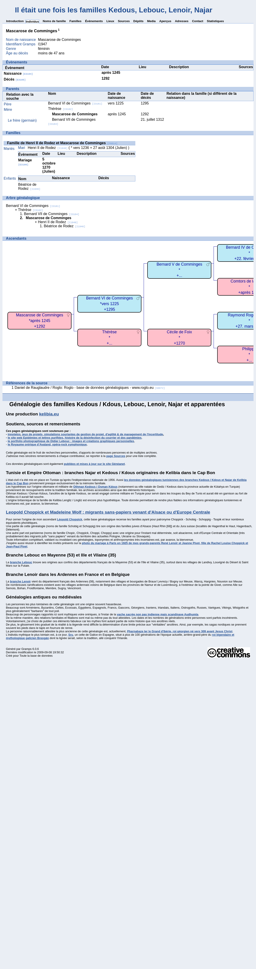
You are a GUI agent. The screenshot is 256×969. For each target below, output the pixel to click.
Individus (32, 21)
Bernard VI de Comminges (75, 103)
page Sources (115, 456)
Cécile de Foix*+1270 (179, 337)
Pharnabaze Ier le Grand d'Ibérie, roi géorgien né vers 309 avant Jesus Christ (179, 631)
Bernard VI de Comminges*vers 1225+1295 (109, 303)
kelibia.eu (49, 414)
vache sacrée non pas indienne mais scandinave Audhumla (157, 614)
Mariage (25, 162)
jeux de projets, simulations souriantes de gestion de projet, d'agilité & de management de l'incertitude (92, 434)
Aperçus (165, 21)
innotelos (14, 434)
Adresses (181, 21)
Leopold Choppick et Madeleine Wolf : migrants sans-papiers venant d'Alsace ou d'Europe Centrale (108, 512)
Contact (197, 21)
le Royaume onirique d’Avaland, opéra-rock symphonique (47, 444)
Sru (70, 634)
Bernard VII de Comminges (51, 214)
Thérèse (60, 109)
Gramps (26, 649)
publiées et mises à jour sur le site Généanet (94, 464)
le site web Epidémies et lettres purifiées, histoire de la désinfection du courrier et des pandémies (74, 437)
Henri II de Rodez (48, 148)
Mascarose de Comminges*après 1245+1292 (39, 320)
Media (151, 21)
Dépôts (138, 21)
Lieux (110, 21)
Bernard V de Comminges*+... (179, 270)
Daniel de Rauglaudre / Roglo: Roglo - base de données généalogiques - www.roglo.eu (90, 387)
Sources (124, 21)
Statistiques (215, 21)
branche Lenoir (20, 581)
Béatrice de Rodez (29, 186)
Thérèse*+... (109, 337)
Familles (75, 21)
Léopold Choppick (69, 519)
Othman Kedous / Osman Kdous (95, 486)
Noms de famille (54, 21)
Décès (15, 79)
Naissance (18, 73)
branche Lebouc (21, 562)
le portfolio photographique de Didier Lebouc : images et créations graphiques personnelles (71, 441)
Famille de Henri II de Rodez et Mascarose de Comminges (62, 143)
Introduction (15, 21)
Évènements (94, 21)
